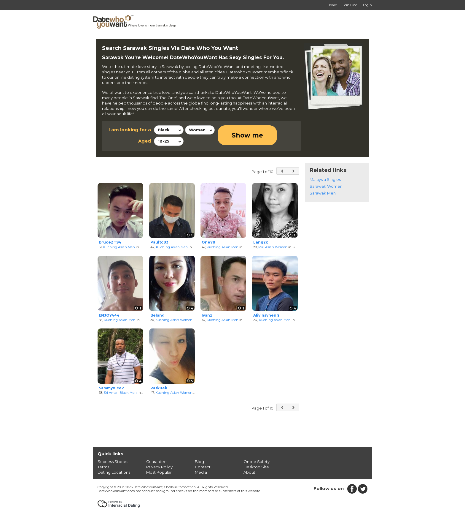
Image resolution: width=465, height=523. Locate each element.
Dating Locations (114, 472)
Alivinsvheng (266, 315)
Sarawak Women (326, 186)
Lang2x (260, 242)
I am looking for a (130, 129)
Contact (203, 466)
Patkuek (158, 388)
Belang (157, 315)
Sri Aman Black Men (120, 393)
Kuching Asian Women (173, 320)
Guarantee (156, 461)
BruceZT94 (110, 242)
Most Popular (159, 472)
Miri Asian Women (272, 247)
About (249, 472)
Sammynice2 (111, 388)
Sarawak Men (323, 193)
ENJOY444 (109, 315)
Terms (103, 466)
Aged (144, 141)
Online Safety (256, 461)
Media (201, 472)
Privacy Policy (159, 466)
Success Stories (113, 461)
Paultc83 (159, 242)
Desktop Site (256, 466)
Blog (199, 461)
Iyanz (207, 315)
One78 (208, 242)
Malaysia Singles (325, 179)
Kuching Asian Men (119, 247)
